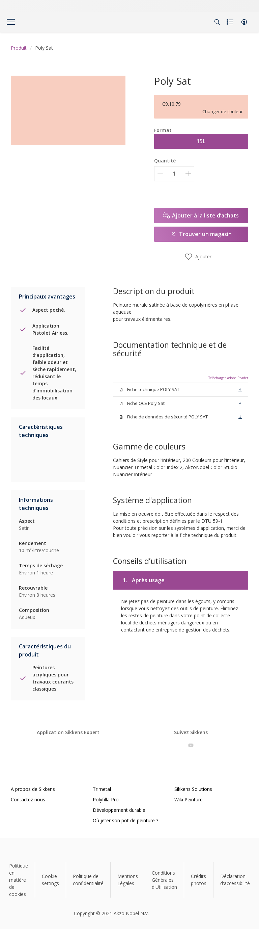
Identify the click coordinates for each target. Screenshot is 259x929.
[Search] (217, 22)
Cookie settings (50, 879)
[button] (244, 22)
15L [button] (201, 141)
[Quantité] (174, 173)
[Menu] (11, 22)
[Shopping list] (231, 22)
